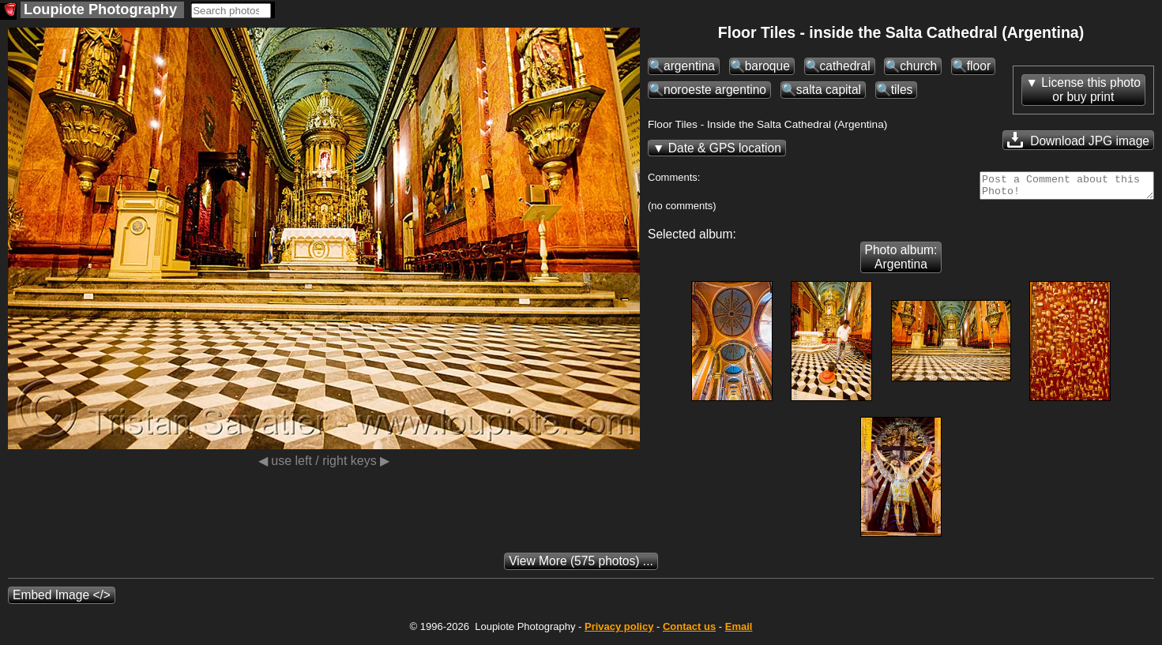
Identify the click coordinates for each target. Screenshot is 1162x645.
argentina (689, 66)
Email (739, 631)
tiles (902, 89)
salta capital (828, 89)
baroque (767, 66)
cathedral (845, 66)
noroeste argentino (715, 89)
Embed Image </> (62, 599)
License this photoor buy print (1091, 89)
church (918, 66)
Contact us (689, 631)
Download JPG (1078, 140)
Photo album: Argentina (901, 262)
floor (979, 66)
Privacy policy (619, 631)
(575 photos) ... (581, 565)
